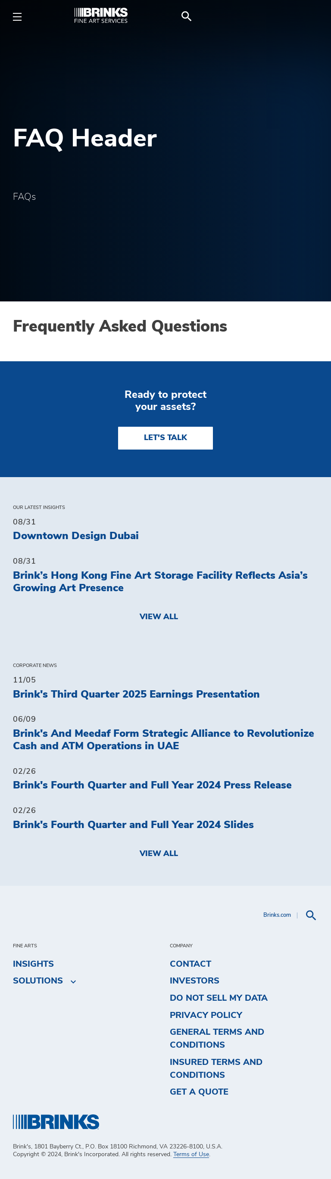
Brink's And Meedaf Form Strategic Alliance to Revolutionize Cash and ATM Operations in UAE (163, 740)
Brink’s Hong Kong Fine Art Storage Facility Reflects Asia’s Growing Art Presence (160, 582)
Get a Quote (199, 1092)
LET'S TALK (165, 438)
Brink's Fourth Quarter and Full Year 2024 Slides (133, 825)
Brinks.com (277, 915)
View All (159, 617)
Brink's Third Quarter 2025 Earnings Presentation (136, 694)
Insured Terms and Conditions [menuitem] (216, 1069)
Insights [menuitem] (33, 964)
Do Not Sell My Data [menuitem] (219, 998)
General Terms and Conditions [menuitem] (217, 1038)
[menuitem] (307, 16)
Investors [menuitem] (194, 981)
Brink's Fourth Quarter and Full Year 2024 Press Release (152, 785)
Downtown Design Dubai (76, 536)
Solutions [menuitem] (38, 981)
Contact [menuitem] (190, 964)
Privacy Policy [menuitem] (206, 1015)
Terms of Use (191, 1154)
